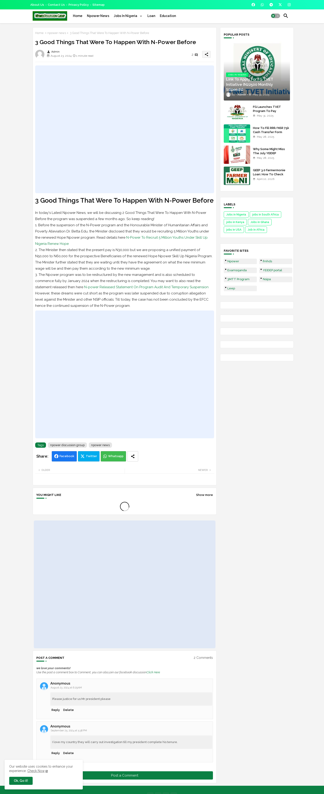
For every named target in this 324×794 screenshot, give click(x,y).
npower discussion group (67, 445)
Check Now (36, 771)
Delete (68, 710)
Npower (233, 261)
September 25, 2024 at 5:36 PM (69, 730)
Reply (56, 710)
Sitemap (98, 4)
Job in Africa (256, 229)
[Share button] (132, 456)
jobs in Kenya (235, 222)
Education (168, 16)
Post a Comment (124, 775)
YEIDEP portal (272, 270)
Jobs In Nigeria (126, 16)
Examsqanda (237, 270)
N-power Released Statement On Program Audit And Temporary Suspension (146, 287)
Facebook (67, 456)
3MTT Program (238, 279)
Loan (151, 16)
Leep (231, 288)
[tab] (78, 15)
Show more (204, 495)
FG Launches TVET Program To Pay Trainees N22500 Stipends (267, 113)
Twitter (91, 456)
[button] (275, 16)
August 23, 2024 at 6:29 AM (66, 687)
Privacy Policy (79, 4)
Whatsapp (115, 456)
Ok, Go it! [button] (21, 781)
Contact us (56, 4)
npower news (56, 33)
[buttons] (253, 4)
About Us (37, 4)
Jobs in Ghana (259, 222)
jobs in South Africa (265, 214)
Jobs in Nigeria (236, 214)
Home (77, 16)
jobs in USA (233, 229)
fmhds (267, 261)
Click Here (153, 672)
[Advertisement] (125, 129)
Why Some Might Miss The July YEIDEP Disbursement (269, 153)
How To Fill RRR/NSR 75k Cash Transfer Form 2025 (271, 132)
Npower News (98, 16)
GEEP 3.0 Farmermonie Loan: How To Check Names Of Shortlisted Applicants (269, 176)
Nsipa (267, 279)
